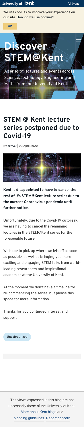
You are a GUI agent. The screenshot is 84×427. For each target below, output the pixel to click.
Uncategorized (17, 337)
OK (10, 26)
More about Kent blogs (38, 412)
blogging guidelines (29, 418)
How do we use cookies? (35, 17)
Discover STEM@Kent (34, 52)
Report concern (58, 418)
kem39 (12, 146)
